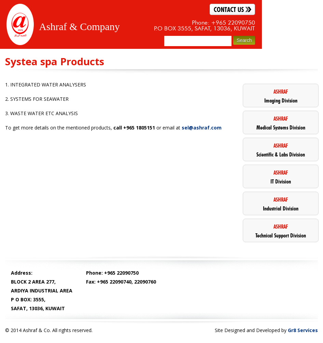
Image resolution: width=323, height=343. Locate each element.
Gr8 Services (303, 330)
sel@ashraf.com (202, 127)
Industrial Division (280, 204)
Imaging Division (280, 96)
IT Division (280, 177)
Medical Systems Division (280, 123)
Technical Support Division (280, 231)
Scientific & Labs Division (280, 150)
